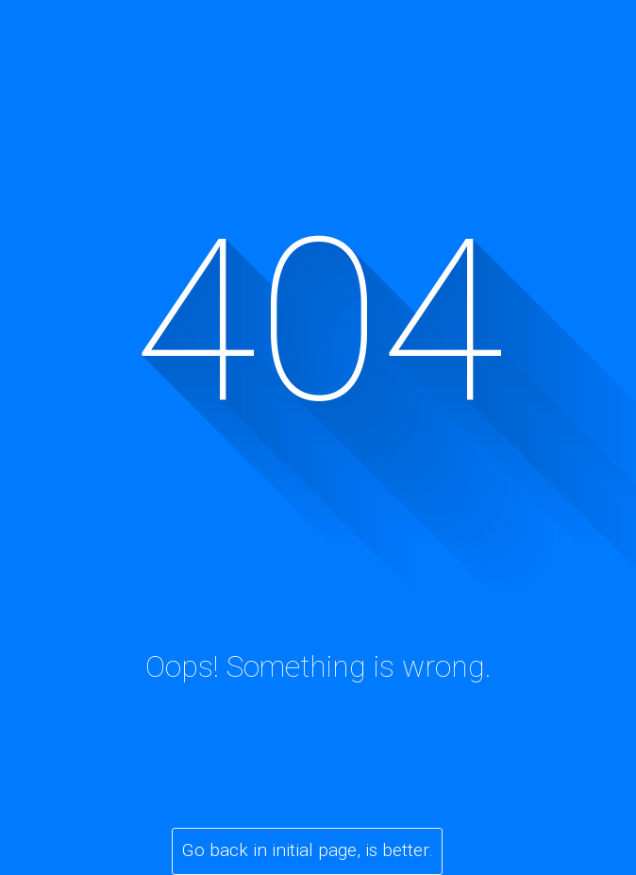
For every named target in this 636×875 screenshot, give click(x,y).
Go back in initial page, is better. (307, 850)
